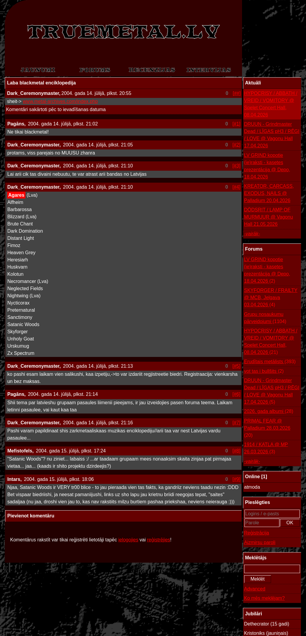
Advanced (254, 588)
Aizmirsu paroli (260, 542)
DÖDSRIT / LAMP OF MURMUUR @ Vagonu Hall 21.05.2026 (268, 217)
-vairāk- (252, 233)
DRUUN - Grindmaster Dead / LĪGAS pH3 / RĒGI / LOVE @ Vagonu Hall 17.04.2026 (271, 135)
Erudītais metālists (270, 361)
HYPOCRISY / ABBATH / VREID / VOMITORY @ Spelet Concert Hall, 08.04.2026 (270, 104)
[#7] (236, 422)
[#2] (236, 144)
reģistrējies (158, 539)
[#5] (236, 366)
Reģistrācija (256, 532)
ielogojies (128, 539)
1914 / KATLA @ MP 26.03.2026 (266, 448)
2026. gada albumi (268, 411)
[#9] (236, 479)
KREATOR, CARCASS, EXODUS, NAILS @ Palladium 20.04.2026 (269, 193)
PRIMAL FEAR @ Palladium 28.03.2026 (267, 428)
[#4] (236, 187)
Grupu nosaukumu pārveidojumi (265, 318)
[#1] (236, 123)
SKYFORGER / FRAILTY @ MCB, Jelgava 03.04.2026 (270, 298)
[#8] (236, 450)
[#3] (236, 165)
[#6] (236, 394)
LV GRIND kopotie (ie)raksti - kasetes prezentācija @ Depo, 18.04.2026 (267, 166)
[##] (237, 93)
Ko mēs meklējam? (264, 598)
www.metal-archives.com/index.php (60, 101)
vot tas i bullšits (264, 371)
